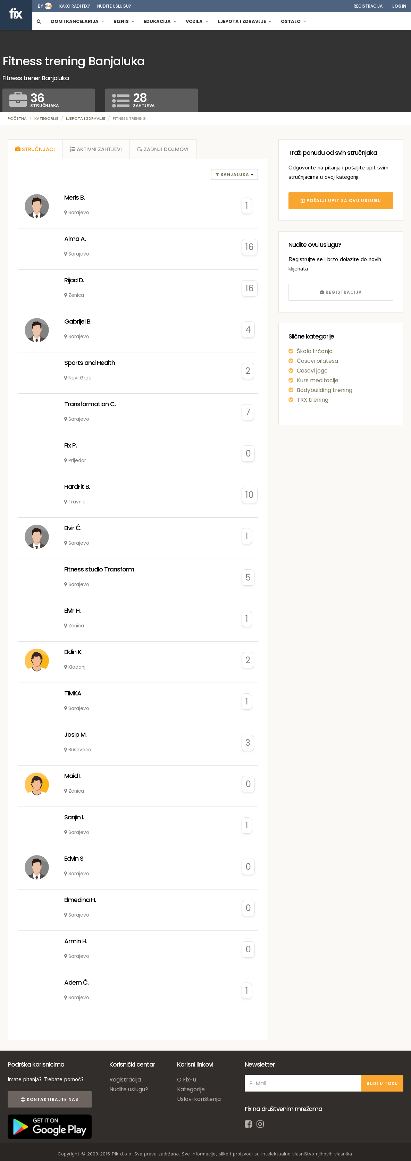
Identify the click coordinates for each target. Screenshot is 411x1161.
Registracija (368, 6)
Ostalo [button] (293, 21)
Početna (17, 118)
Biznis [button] (124, 21)
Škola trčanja (315, 351)
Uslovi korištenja (199, 1101)
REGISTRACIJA (341, 292)
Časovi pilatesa (317, 361)
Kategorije (46, 118)
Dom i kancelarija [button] (77, 21)
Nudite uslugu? (114, 6)
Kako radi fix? (74, 6)
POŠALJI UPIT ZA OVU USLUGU (341, 200)
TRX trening (312, 400)
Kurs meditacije (317, 380)
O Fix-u (186, 1081)
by (40, 6)
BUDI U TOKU (382, 1085)
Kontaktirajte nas (48, 1101)
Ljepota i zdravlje (85, 118)
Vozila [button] (197, 21)
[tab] (35, 150)
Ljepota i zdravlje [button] (244, 21)
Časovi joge (312, 371)
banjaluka (233, 176)
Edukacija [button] (160, 21)
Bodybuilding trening (324, 390)
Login (399, 6)
